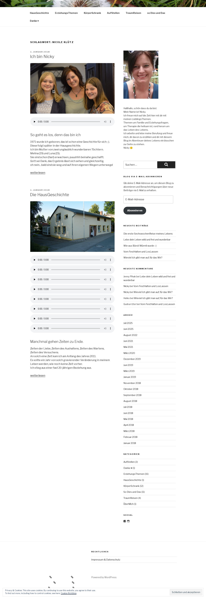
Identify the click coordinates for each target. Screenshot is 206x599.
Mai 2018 (128, 419)
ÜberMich (128, 504)
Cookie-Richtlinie (68, 593)
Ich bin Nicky (42, 56)
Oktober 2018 (130, 389)
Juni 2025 (128, 329)
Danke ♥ (34, 20)
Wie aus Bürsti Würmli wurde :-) (139, 245)
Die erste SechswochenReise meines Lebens (148, 233)
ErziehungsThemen (66, 13)
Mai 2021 (128, 347)
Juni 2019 (128, 365)
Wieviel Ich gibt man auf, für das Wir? (142, 257)
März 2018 (129, 431)
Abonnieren (134, 210)
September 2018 (132, 395)
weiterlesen (37, 172)
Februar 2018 (130, 437)
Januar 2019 (129, 377)
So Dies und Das (132, 491)
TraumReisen (133, 13)
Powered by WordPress (104, 577)
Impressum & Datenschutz (105, 559)
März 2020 (129, 353)
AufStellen (113, 13)
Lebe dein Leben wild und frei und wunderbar (146, 239)
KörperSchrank (92, 13)
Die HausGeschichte (49, 194)
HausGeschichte (39, 13)
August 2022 (130, 335)
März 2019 (129, 371)
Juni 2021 (128, 341)
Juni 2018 (128, 413)
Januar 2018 (129, 443)
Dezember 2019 (132, 359)
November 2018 (132, 383)
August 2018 (130, 401)
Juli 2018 (127, 407)
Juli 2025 (128, 323)
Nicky (126, 286)
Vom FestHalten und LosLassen (140, 251)
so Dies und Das (156, 13)
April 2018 (128, 425)
